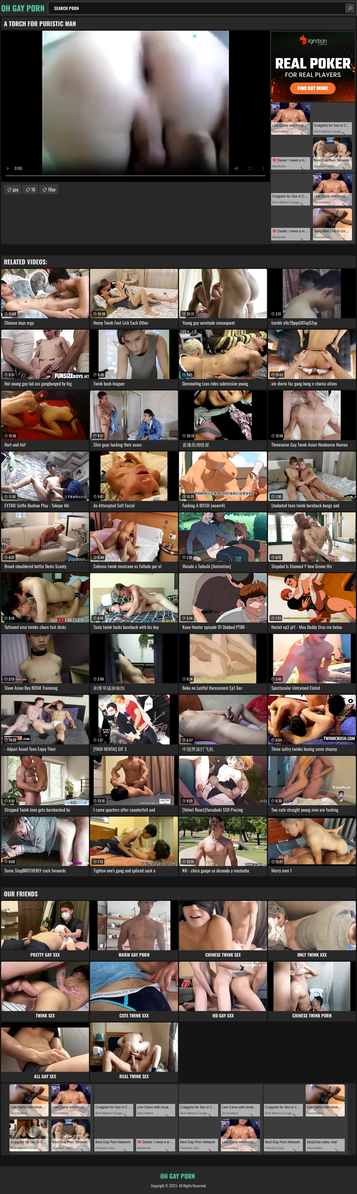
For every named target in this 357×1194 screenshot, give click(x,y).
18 (33, 189)
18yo (52, 189)
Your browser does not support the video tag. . (135, 106)
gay (15, 189)
